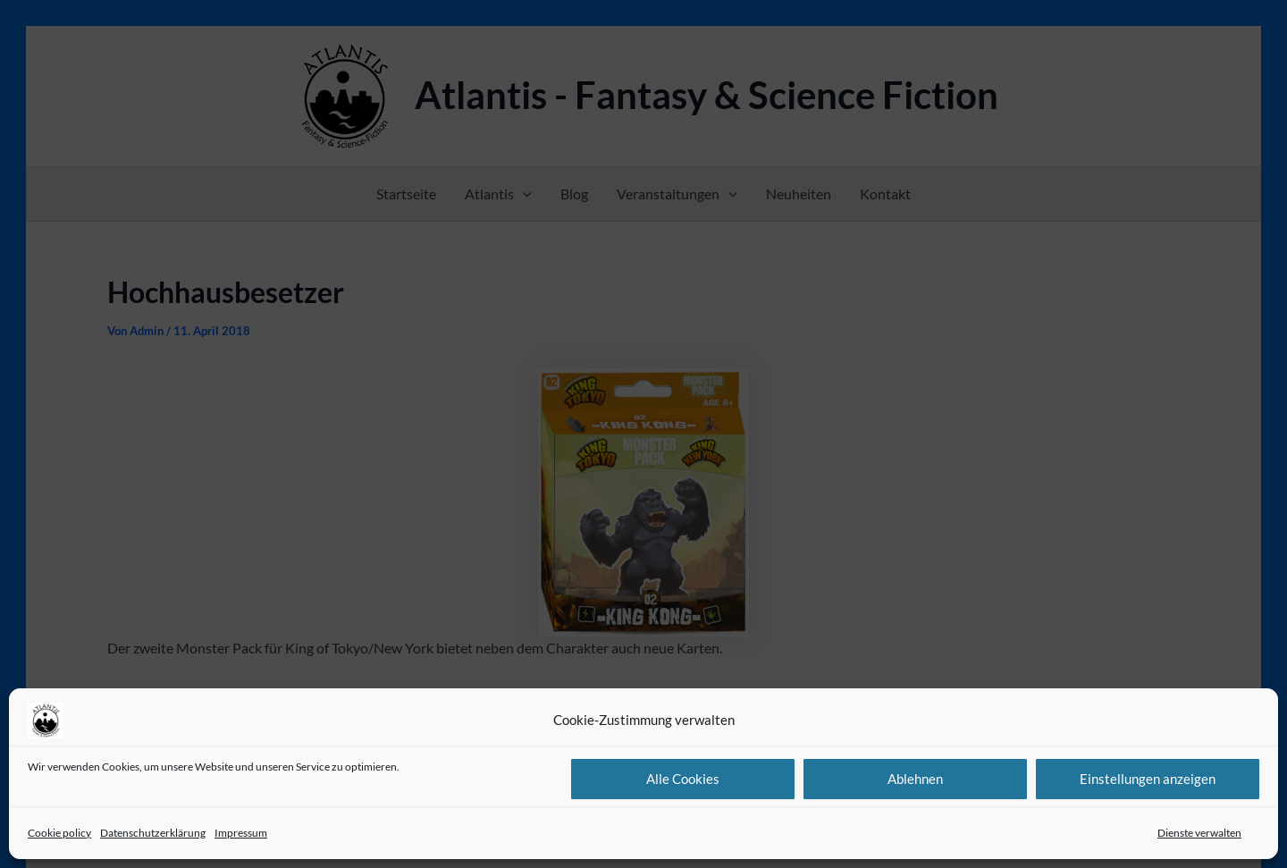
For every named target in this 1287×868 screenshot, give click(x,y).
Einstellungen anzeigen (1148, 779)
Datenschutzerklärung (153, 832)
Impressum (240, 832)
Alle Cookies (682, 779)
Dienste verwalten (1199, 832)
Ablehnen (915, 779)
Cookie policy (59, 832)
